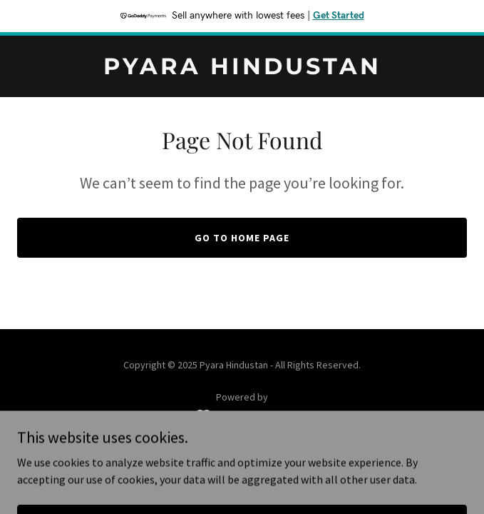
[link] (242, 70)
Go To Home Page (242, 237)
